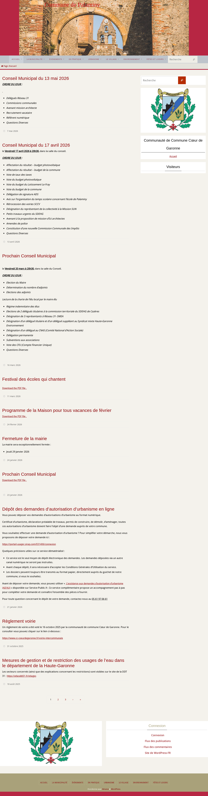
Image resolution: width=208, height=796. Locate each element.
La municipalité (59, 782)
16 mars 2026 (14, 365)
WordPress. (116, 789)
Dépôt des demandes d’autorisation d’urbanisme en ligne (58, 509)
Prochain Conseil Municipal (29, 255)
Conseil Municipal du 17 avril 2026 (36, 145)
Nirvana (105, 789)
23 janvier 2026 (15, 494)
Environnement (141, 782)
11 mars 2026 (14, 396)
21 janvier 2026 (15, 607)
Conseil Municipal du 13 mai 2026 (35, 78)
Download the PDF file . (15, 388)
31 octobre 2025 (15, 646)
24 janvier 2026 (15, 460)
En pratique (93, 782)
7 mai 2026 (13, 131)
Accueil (173, 156)
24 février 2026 (15, 424)
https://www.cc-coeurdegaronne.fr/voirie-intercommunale (35, 638)
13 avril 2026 (14, 241)
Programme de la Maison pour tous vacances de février (56, 410)
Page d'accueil (9, 66)
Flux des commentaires (158, 747)
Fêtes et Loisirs (160, 782)
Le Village (123, 782)
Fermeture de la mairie (24, 438)
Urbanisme (109, 782)
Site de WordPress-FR (158, 753)
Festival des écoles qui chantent (33, 379)
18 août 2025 (14, 684)
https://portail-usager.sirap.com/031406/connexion (31, 544)
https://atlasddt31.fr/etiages (23, 676)
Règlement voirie (19, 621)
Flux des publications (158, 741)
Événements (77, 782)
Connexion (157, 735)
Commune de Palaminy (72, 4)
